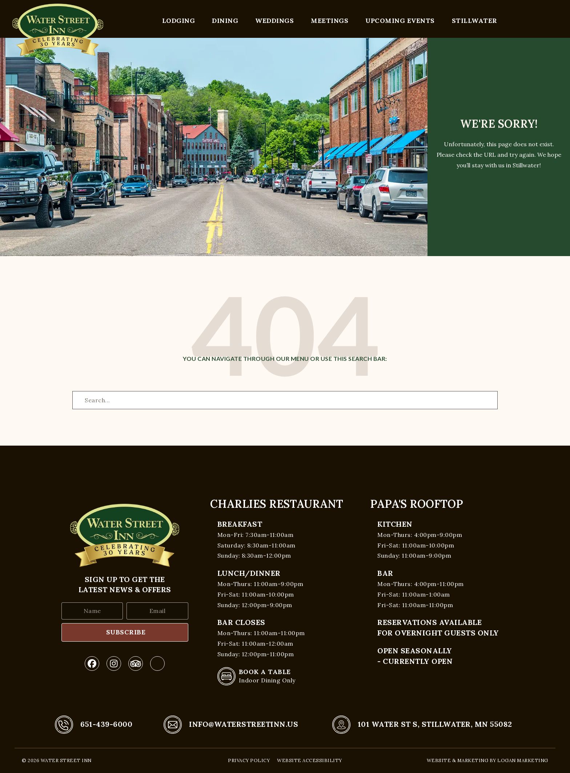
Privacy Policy (249, 760)
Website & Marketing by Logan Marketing (487, 760)
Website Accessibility (309, 760)
